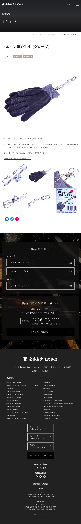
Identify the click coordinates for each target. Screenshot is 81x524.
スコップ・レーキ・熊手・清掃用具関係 (58, 403)
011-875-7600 (34, 509)
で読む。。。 (26, 159)
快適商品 (46, 409)
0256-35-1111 (46, 320)
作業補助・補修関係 (14, 403)
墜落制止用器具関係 (14, 382)
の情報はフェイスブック (13, 159)
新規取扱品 (28, 56)
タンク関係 (47, 397)
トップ (13, 367)
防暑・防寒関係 (49, 412)
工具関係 (9, 388)
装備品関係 (47, 394)
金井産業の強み (24, 367)
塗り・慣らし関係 (13, 406)
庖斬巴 (46, 367)
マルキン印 (36, 367)
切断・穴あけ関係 (13, 391)
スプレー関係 (48, 391)
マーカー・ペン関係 (14, 397)
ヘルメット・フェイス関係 (16, 418)
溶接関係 (46, 382)
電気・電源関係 (49, 385)
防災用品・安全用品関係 (52, 400)
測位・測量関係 (12, 400)
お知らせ (17, 56)
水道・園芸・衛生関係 (51, 415)
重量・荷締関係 (12, 409)
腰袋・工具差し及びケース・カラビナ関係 (22, 385)
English (72, 4)
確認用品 (46, 388)
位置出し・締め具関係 (14, 394)
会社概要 (67, 367)
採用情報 (45, 371)
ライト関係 (10, 415)
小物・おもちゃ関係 (51, 418)
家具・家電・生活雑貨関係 (53, 406)
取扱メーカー (56, 367)
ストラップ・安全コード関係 (17, 412)
